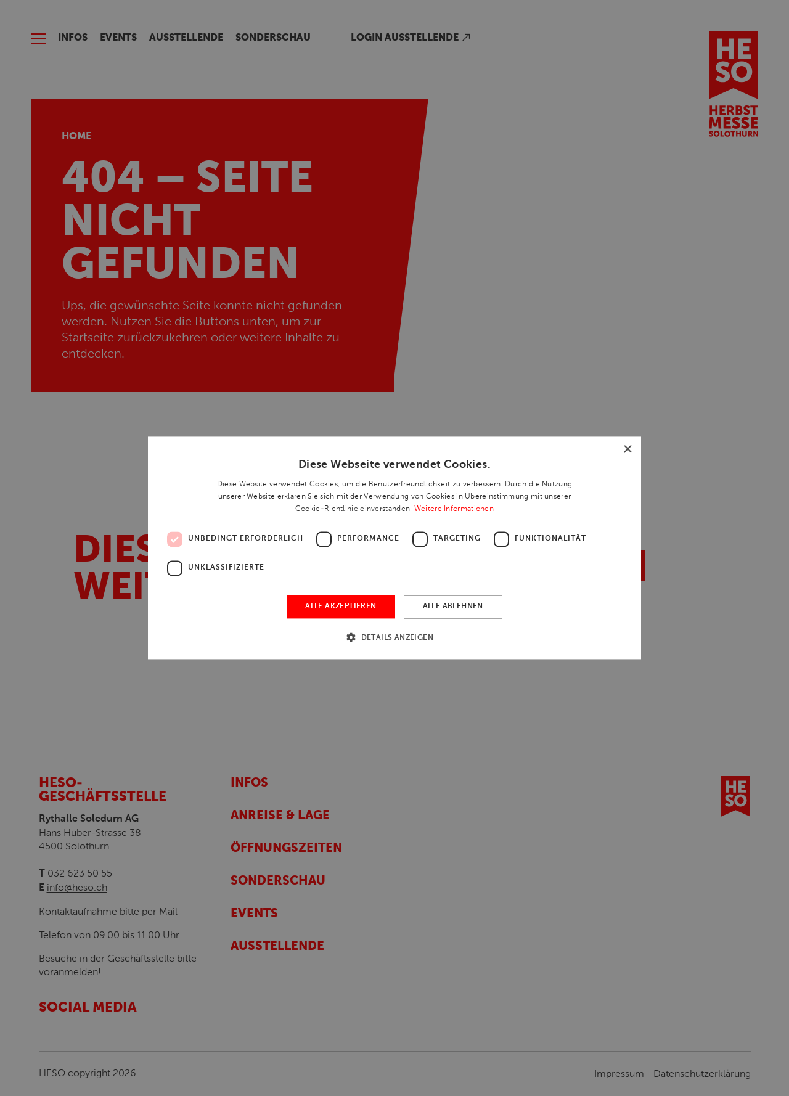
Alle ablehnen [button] (453, 606)
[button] (394, 637)
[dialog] (394, 548)
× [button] (627, 449)
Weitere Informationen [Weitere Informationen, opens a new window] (454, 508)
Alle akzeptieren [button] (340, 606)
